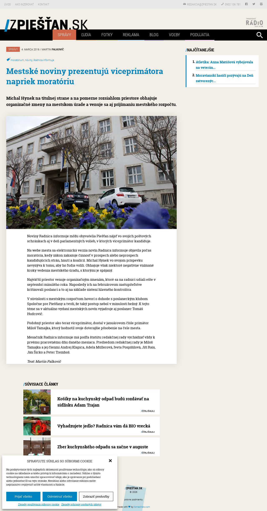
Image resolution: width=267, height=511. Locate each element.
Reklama (131, 34)
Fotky (106, 34)
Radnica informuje (44, 60)
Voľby (174, 34)
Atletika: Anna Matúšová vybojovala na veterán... (224, 65)
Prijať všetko (23, 496)
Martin (53, 49)
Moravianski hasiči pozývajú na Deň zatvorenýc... (224, 78)
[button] (110, 461)
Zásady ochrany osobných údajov (81, 504)
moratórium (17, 60)
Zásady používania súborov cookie (38, 504)
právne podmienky (133, 499)
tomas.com (142, 506)
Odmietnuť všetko (59, 496)
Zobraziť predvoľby (96, 496)
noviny (29, 60)
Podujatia (199, 34)
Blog (154, 34)
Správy (64, 34)
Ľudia (86, 34)
